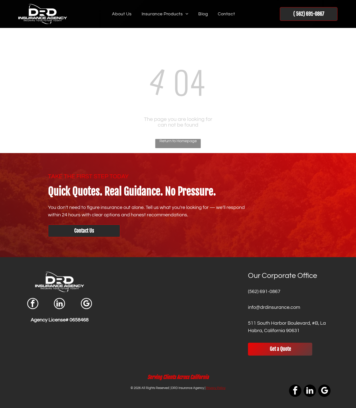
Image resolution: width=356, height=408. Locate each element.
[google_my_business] (86, 304)
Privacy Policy (215, 388)
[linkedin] (59, 304)
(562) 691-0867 (264, 291)
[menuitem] (121, 14)
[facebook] (32, 304)
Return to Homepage (178, 141)
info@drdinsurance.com (274, 307)
